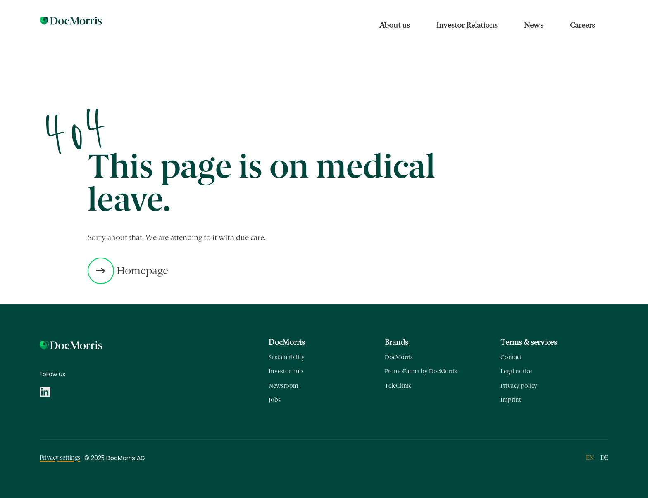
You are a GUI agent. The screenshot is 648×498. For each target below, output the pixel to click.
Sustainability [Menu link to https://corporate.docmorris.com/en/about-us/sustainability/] (287, 357)
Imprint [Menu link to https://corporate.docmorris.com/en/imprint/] (510, 399)
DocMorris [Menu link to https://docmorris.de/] (399, 357)
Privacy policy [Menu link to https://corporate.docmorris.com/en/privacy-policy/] (518, 385)
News (533, 25)
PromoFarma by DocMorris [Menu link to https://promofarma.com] (421, 371)
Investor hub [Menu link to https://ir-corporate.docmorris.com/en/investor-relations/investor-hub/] (286, 371)
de (604, 457)
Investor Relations (467, 25)
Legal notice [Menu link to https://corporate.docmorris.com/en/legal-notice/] (516, 371)
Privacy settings (60, 457)
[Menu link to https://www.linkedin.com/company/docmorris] (45, 390)
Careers (582, 25)
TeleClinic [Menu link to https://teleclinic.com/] (398, 385)
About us (394, 25)
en (590, 457)
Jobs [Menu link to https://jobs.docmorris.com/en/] (275, 399)
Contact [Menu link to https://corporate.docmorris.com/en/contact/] (511, 357)
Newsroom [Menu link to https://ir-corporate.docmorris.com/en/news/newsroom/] (283, 385)
